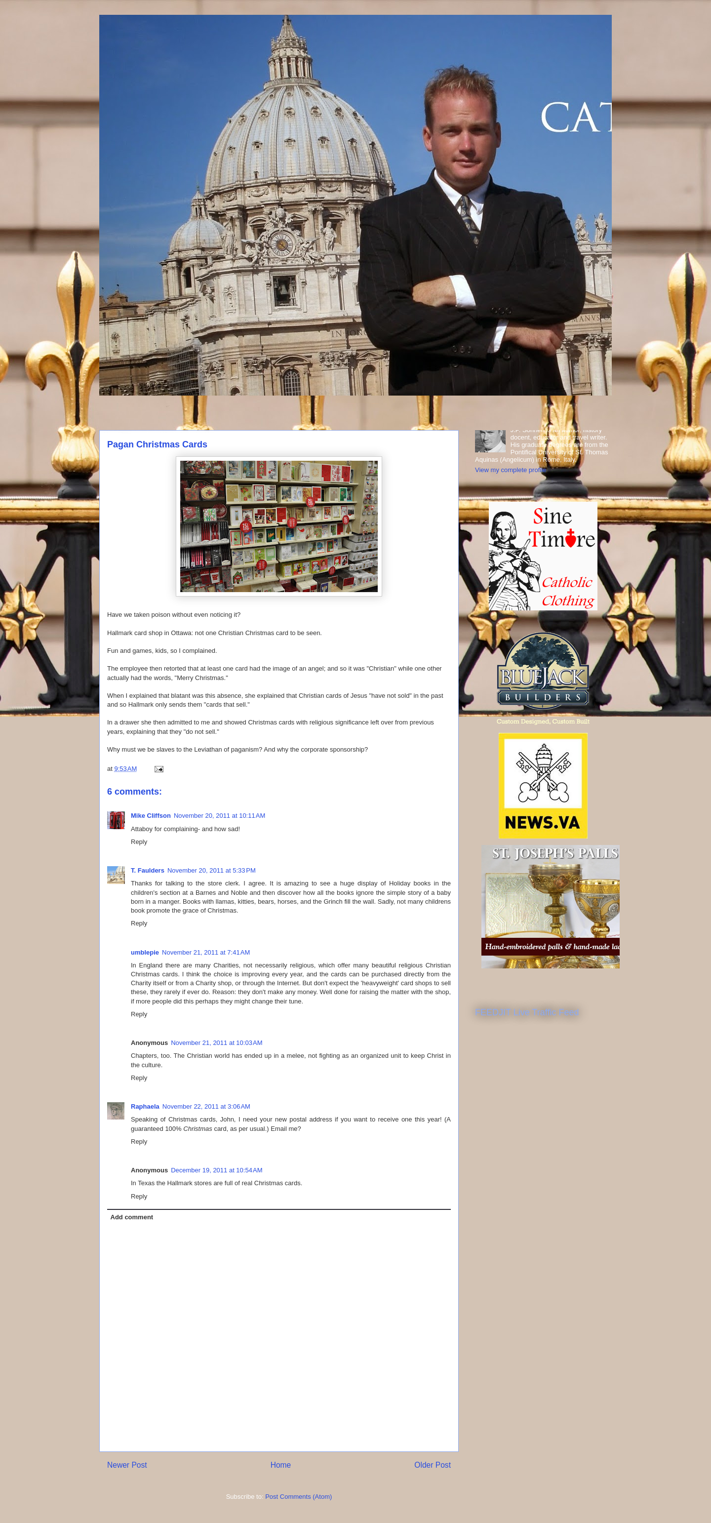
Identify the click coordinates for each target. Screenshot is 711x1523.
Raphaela (145, 1106)
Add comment (132, 1217)
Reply (139, 841)
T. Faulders (147, 870)
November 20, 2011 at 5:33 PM (211, 870)
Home (281, 1465)
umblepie (145, 952)
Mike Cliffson (151, 815)
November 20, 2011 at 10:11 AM (219, 815)
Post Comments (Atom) (298, 1496)
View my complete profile (510, 470)
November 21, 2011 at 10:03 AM (216, 1042)
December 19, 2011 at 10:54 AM (216, 1170)
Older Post (432, 1465)
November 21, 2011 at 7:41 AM (206, 952)
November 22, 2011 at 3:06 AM (206, 1106)
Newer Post (127, 1465)
